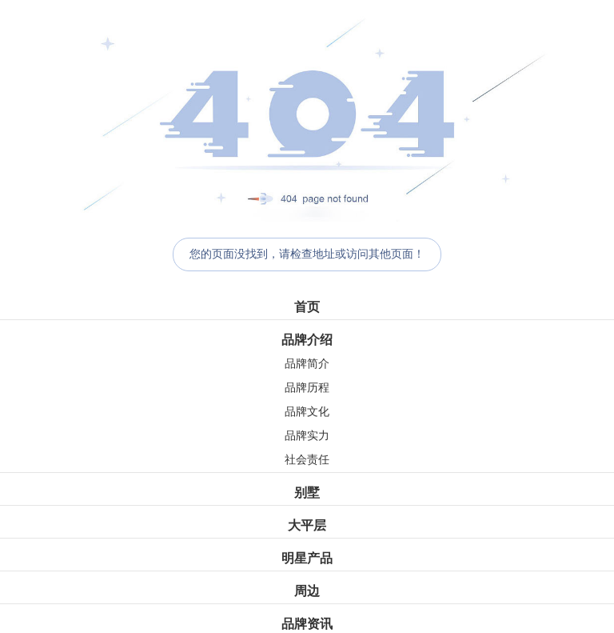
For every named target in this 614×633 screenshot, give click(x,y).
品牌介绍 (307, 340)
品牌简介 (307, 364)
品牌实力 (307, 436)
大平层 (307, 525)
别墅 (307, 492)
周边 (307, 591)
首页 (307, 307)
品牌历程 (307, 388)
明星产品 (307, 558)
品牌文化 (307, 412)
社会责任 (307, 460)
